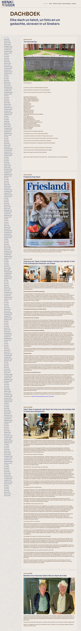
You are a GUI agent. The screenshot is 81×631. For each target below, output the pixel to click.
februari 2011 (7, 350)
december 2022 (8, 107)
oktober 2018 (7, 193)
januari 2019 (7, 188)
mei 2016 (6, 242)
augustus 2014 (8, 278)
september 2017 (8, 215)
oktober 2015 (7, 254)
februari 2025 (7, 63)
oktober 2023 (7, 90)
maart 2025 (7, 61)
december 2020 (8, 148)
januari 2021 (7, 147)
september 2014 (8, 277)
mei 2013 (6, 304)
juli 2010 (6, 362)
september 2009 (8, 379)
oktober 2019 (7, 172)
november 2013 (8, 294)
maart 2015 (7, 266)
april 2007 (6, 429)
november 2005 (8, 458)
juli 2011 (6, 342)
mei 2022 (6, 119)
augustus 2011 (7, 340)
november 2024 (8, 68)
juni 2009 (6, 384)
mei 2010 (6, 365)
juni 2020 (6, 159)
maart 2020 (7, 164)
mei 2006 (6, 447)
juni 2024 (6, 77)
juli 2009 (6, 383)
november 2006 (8, 437)
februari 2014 (7, 289)
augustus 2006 (8, 442)
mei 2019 (6, 181)
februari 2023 (7, 104)
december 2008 (8, 394)
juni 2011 (6, 343)
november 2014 (8, 273)
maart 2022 (7, 123)
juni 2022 (6, 118)
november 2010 (8, 355)
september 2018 (8, 195)
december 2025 (8, 46)
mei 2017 (6, 222)
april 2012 (6, 326)
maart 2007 (7, 430)
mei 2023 (6, 99)
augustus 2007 (8, 422)
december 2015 (8, 251)
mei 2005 (6, 468)
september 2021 (8, 133)
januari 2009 (7, 393)
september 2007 (8, 420)
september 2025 (8, 51)
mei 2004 (6, 488)
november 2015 (8, 253)
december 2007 (8, 415)
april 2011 (6, 347)
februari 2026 (7, 42)
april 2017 (6, 224)
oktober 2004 (7, 480)
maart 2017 (7, 225)
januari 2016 (7, 249)
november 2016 (8, 232)
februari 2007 (7, 432)
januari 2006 (7, 454)
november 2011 (8, 335)
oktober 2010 (7, 357)
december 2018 (8, 189)
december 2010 (8, 353)
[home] (8, 4)
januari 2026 (7, 44)
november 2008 (8, 396)
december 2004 (8, 477)
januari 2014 (7, 290)
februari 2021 (7, 145)
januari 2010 (7, 372)
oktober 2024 (7, 70)
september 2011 (8, 338)
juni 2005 (6, 466)
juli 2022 (6, 116)
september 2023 (8, 92)
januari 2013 (7, 311)
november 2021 (8, 130)
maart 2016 (7, 246)
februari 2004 (7, 494)
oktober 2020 (7, 152)
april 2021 (6, 142)
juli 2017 (6, 218)
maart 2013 (7, 307)
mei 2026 (6, 37)
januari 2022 (7, 126)
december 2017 (8, 210)
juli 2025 (6, 54)
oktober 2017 (7, 213)
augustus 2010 (8, 360)
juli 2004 (6, 485)
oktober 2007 (7, 418)
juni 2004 (6, 487)
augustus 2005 (8, 463)
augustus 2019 (8, 176)
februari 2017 (7, 227)
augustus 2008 (8, 401)
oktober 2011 (7, 336)
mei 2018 (6, 201)
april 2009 (6, 388)
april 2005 (6, 470)
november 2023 (8, 89)
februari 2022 (7, 125)
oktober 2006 (7, 439)
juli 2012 (6, 321)
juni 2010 (6, 364)
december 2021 (8, 128)
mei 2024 (6, 78)
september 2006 (8, 441)
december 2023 (8, 87)
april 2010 (6, 367)
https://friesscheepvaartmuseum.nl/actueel (43, 396)
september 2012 (8, 318)
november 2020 (8, 150)
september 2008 (8, 400)
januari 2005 (7, 475)
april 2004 (6, 490)
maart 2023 (7, 102)
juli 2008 (6, 403)
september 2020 (8, 154)
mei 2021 (6, 140)
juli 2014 (6, 280)
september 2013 (8, 297)
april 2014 (6, 285)
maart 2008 (7, 410)
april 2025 (6, 60)
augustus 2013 (7, 299)
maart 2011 (6, 348)
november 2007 (8, 417)
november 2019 (8, 171)
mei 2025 (6, 58)
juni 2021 (6, 138)
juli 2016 (6, 239)
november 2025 (8, 48)
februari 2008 (7, 412)
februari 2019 (7, 186)
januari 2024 (7, 85)
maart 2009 (7, 389)
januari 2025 (7, 65)
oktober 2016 (7, 234)
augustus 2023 (8, 94)
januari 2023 (7, 106)
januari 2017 (7, 229)
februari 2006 (7, 453)
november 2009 (8, 376)
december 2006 (8, 436)
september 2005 (8, 461)
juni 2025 (6, 56)
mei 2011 (6, 345)
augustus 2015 (7, 258)
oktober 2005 (7, 459)
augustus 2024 (8, 73)
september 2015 (8, 256)
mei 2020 (6, 160)
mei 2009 (6, 386)
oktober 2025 (7, 49)
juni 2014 (6, 282)
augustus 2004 (8, 483)
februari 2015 (7, 268)
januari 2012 (7, 331)
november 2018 (8, 191)
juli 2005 (6, 465)
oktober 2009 (7, 377)
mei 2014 (6, 283)
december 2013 (8, 292)
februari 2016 (7, 248)
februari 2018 (7, 207)
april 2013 (6, 306)
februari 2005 (7, 473)
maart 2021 (7, 143)
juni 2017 (6, 220)
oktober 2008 (7, 398)
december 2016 (8, 230)
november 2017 (8, 212)
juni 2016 (6, 241)
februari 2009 (7, 391)
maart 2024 (7, 82)
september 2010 (8, 359)
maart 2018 (7, 205)
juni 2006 (6, 446)
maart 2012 (7, 328)
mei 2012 (6, 324)
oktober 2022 (7, 111)
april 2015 (6, 265)
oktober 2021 (7, 131)
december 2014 (8, 271)
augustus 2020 (8, 155)
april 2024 (6, 80)
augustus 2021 (7, 135)
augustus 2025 (8, 53)
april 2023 (6, 101)
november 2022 (8, 109)
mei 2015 (6, 263)
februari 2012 (7, 330)
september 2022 (8, 113)
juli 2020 (6, 157)
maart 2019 (7, 184)
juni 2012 (6, 323)
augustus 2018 (7, 196)
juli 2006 (6, 444)
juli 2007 (6, 424)
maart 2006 (7, 451)
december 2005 (8, 456)
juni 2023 (6, 97)
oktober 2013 (7, 295)
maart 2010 (7, 369)
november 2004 (8, 478)
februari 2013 (7, 309)
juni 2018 (6, 200)
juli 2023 (6, 95)
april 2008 (6, 408)
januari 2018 (7, 208)
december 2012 (8, 312)
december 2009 (8, 374)
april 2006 (6, 449)
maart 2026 (7, 41)
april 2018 (6, 203)
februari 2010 (7, 371)
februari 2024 (7, 83)
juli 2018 (6, 198)
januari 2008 (7, 413)
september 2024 (8, 72)
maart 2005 (7, 471)
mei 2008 (6, 406)
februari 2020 (7, 166)
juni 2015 (6, 261)
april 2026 (6, 39)
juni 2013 (6, 302)
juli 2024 (6, 75)
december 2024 (8, 66)
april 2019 (6, 183)
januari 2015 (7, 270)
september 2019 (8, 174)
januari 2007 (7, 434)
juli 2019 (6, 177)
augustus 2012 (7, 319)
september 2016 (8, 236)
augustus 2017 (7, 217)
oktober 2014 (7, 275)
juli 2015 (6, 260)
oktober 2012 (7, 316)
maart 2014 (7, 287)
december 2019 (8, 169)
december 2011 (8, 333)
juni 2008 (6, 405)
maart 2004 (7, 492)
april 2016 (6, 244)
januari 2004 (7, 495)
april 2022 (6, 121)
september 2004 (8, 482)
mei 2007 (6, 427)
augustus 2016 (7, 237)
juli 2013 (6, 301)
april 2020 (6, 162)
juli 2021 (6, 136)
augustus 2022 (8, 114)
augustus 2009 (8, 381)
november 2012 (8, 314)
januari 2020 (7, 167)
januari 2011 (7, 352)
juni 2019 (6, 179)
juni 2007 (6, 425)
